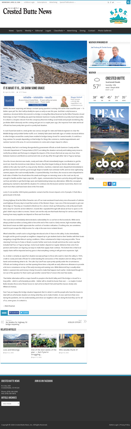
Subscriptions (42, 2)
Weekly (28, 30)
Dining (82, 30)
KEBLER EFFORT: (69, 321)
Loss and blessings (11, 350)
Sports (19, 30)
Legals (48, 30)
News (11, 30)
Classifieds (58, 30)
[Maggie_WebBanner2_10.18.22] (43, 101)
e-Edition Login (29, 2)
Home (4, 30)
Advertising (53, 2)
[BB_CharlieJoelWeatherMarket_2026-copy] (109, 55)
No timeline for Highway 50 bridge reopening (19, 322)
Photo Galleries (104, 30)
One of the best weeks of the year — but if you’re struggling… (43, 352)
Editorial (39, 30)
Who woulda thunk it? (68, 350)
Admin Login (113, 425)
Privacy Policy (125, 425)
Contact (91, 30)
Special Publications (67, 2)
